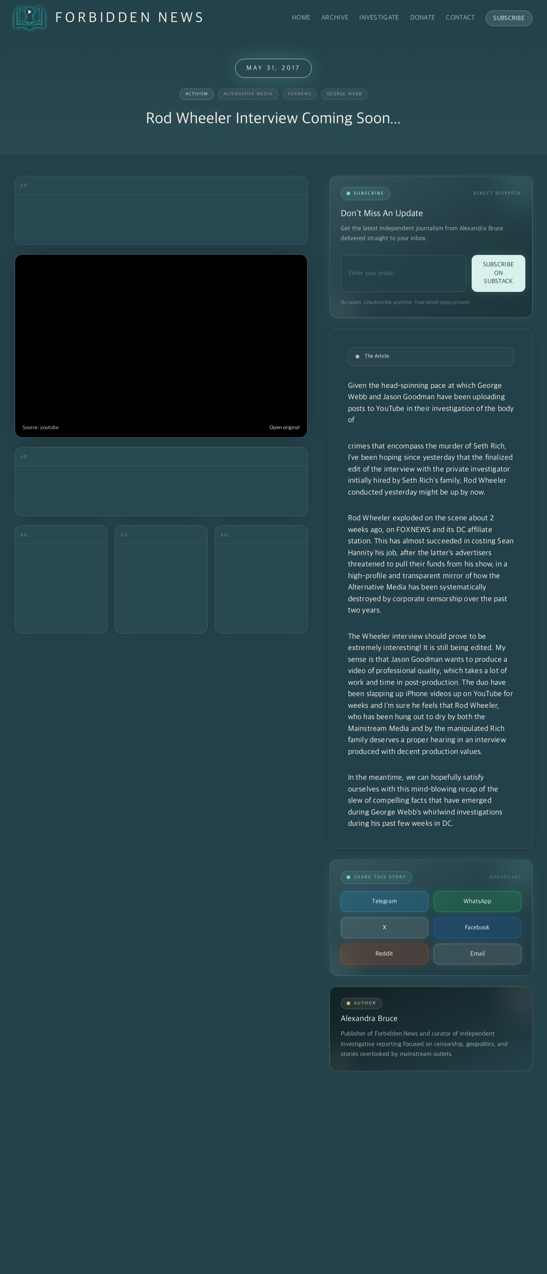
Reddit (384, 954)
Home (301, 18)
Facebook (477, 927)
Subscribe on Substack (499, 273)
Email (477, 954)
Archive (334, 18)
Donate (423, 18)
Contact (460, 18)
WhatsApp (477, 901)
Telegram (384, 901)
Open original (284, 427)
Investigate (379, 18)
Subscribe (509, 18)
